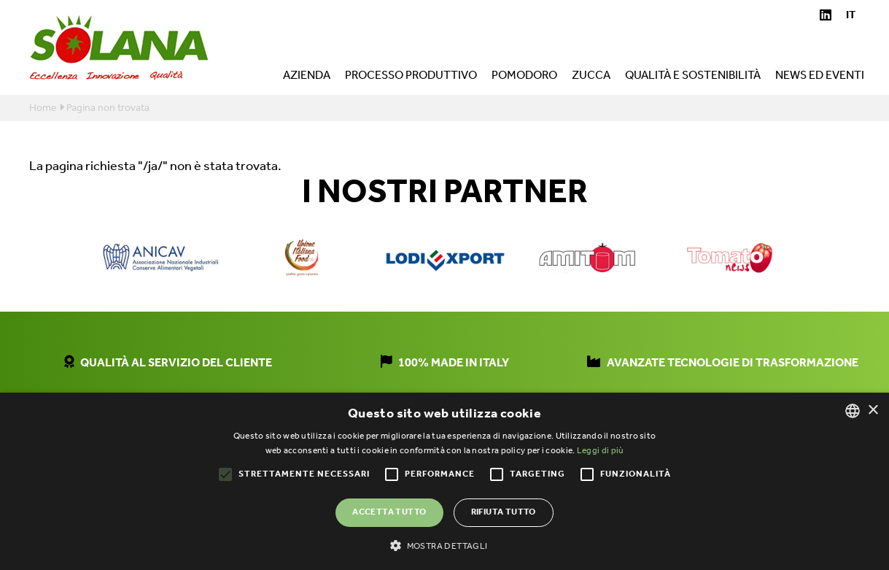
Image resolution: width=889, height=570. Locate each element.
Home (43, 108)
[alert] (444, 481)
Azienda (306, 77)
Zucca (591, 77)
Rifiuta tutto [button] (503, 512)
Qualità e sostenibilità (693, 77)
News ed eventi (819, 77)
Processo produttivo (411, 77)
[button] (444, 545)
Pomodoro (524, 77)
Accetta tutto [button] (389, 512)
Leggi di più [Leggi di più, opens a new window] (600, 450)
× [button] (872, 410)
